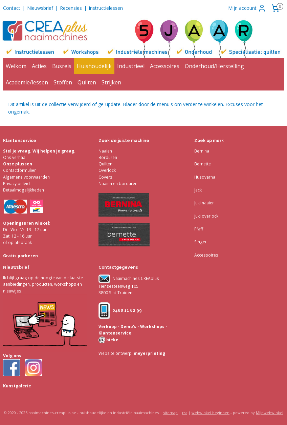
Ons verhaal (14, 157)
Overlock (107, 170)
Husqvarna (204, 177)
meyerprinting (149, 353)
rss (184, 412)
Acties (39, 66)
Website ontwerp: (115, 353)
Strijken (111, 82)
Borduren (107, 157)
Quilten (87, 82)
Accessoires (164, 66)
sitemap (170, 412)
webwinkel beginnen (210, 412)
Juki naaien (204, 203)
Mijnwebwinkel (269, 412)
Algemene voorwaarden (26, 177)
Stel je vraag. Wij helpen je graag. (39, 151)
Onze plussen (17, 164)
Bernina (201, 151)
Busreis (61, 66)
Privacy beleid (16, 183)
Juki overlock (206, 216)
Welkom (16, 66)
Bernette (202, 164)
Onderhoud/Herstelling (214, 66)
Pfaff (198, 229)
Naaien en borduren (117, 183)
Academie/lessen (27, 82)
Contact (11, 8)
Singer (200, 242)
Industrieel (131, 66)
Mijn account (247, 8)
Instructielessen (106, 8)
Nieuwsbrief (40, 8)
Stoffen (62, 82)
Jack (198, 190)
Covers (105, 177)
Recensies (71, 8)
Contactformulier (19, 170)
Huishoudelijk (94, 66)
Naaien (105, 151)
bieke (111, 340)
